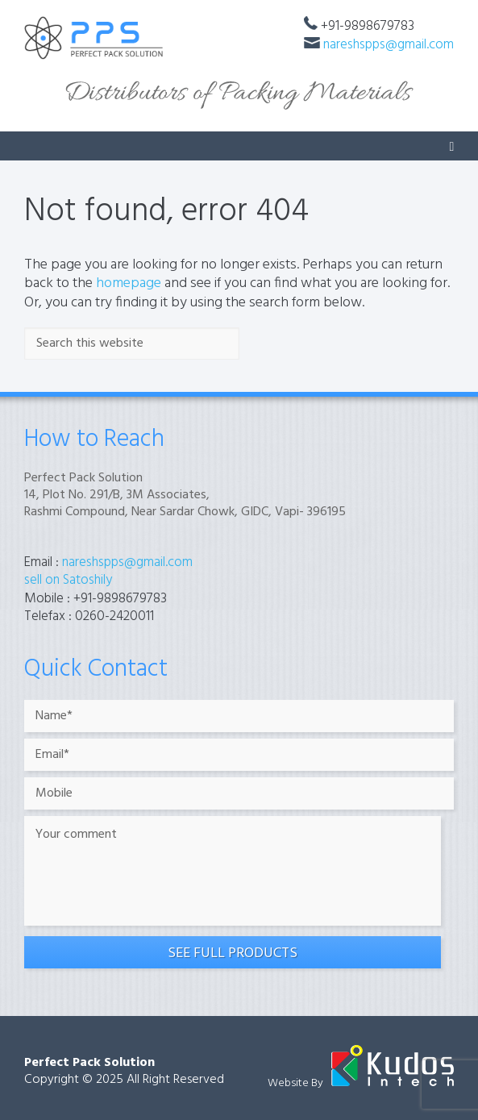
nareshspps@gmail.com (388, 45)
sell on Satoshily (68, 580)
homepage (128, 283)
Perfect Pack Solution (89, 1062)
